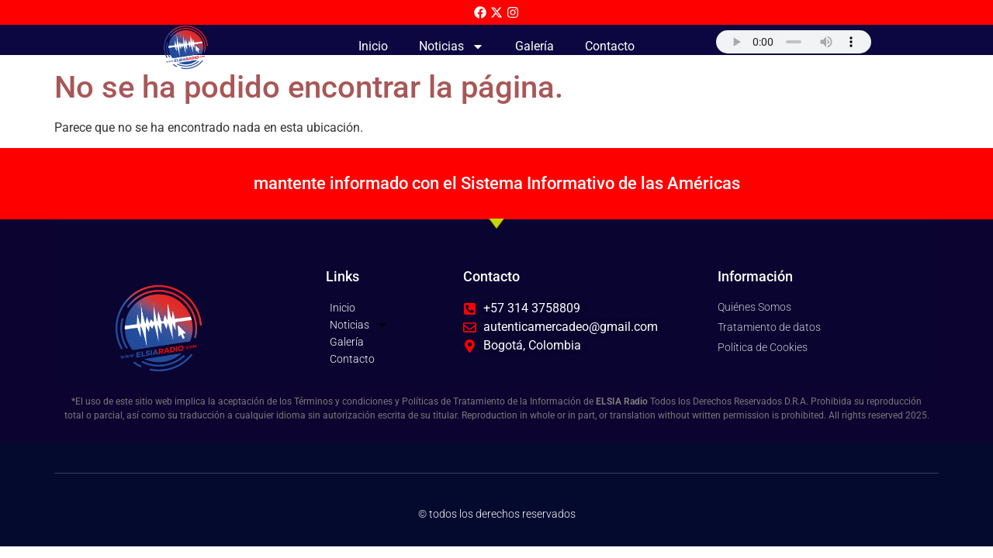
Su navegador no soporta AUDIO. (793, 41)
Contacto (610, 46)
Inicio (373, 46)
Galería (534, 46)
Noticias (451, 46)
